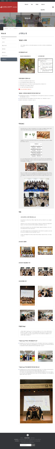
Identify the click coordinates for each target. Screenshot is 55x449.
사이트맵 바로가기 (53, 7)
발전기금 (21, 437)
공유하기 (49, 28)
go (33, 445)
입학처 (7, 0)
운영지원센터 (33, 437)
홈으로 (1, 28)
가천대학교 (2, 0)
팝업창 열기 (49, 5)
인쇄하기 (53, 28)
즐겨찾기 (51, 28)
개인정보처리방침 (26, 437)
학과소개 (6, 28)
